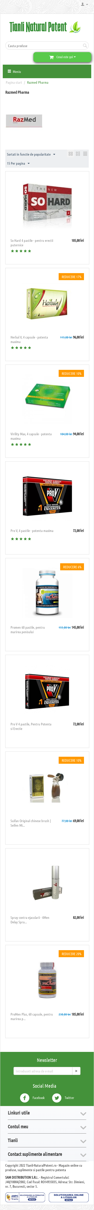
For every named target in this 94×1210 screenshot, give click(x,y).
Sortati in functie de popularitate (31, 154)
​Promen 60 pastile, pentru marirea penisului (28, 629)
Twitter (63, 1098)
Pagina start (14, 82)
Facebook (32, 1098)
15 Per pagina (18, 163)
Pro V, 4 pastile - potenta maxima (32, 530)
